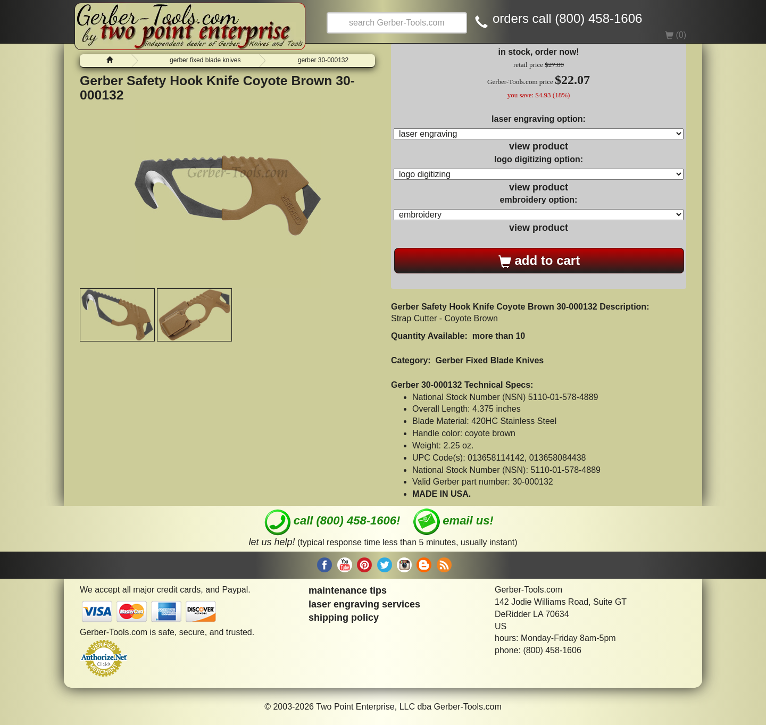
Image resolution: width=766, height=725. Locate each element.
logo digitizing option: (538, 159)
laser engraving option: (539, 118)
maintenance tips (348, 590)
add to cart (539, 260)
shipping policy (344, 617)
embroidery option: (539, 199)
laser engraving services (364, 604)
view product (538, 146)
